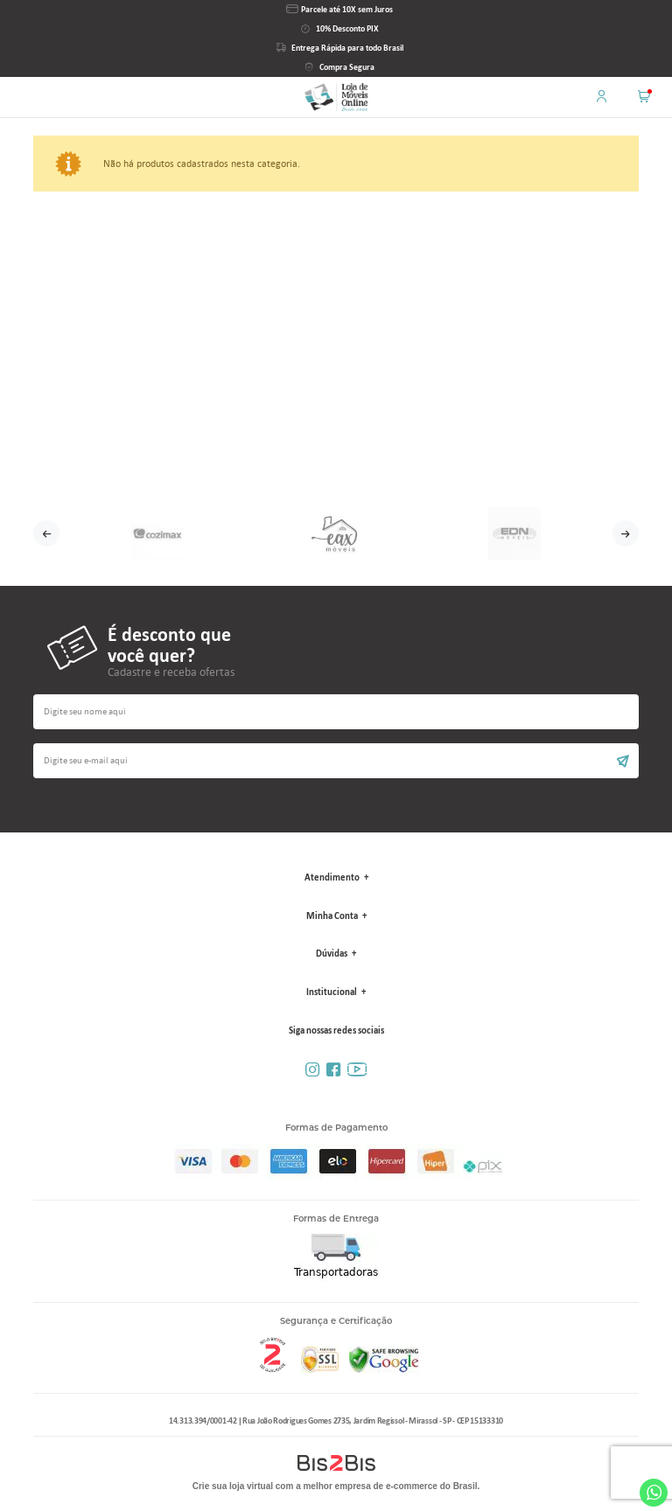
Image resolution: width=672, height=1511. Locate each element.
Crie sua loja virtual (232, 1486)
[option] (157, 533)
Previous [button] (46, 533)
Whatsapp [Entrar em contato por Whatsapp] (654, 1493)
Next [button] (625, 533)
